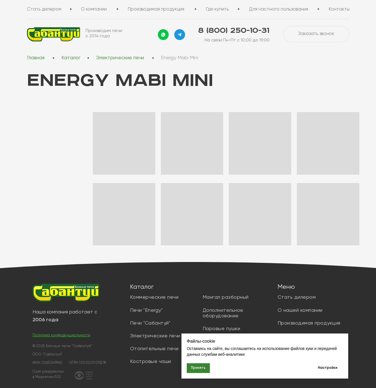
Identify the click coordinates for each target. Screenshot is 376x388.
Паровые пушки (221, 328)
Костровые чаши (150, 361)
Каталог (71, 57)
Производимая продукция (156, 9)
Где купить (217, 9)
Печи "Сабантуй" (150, 323)
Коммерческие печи (154, 297)
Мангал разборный (226, 297)
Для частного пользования (278, 9)
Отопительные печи (154, 348)
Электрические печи (120, 57)
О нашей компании (300, 310)
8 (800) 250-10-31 (233, 30)
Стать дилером (44, 9)
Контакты (339, 9)
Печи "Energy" (146, 310)
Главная (35, 57)
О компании (94, 9)
